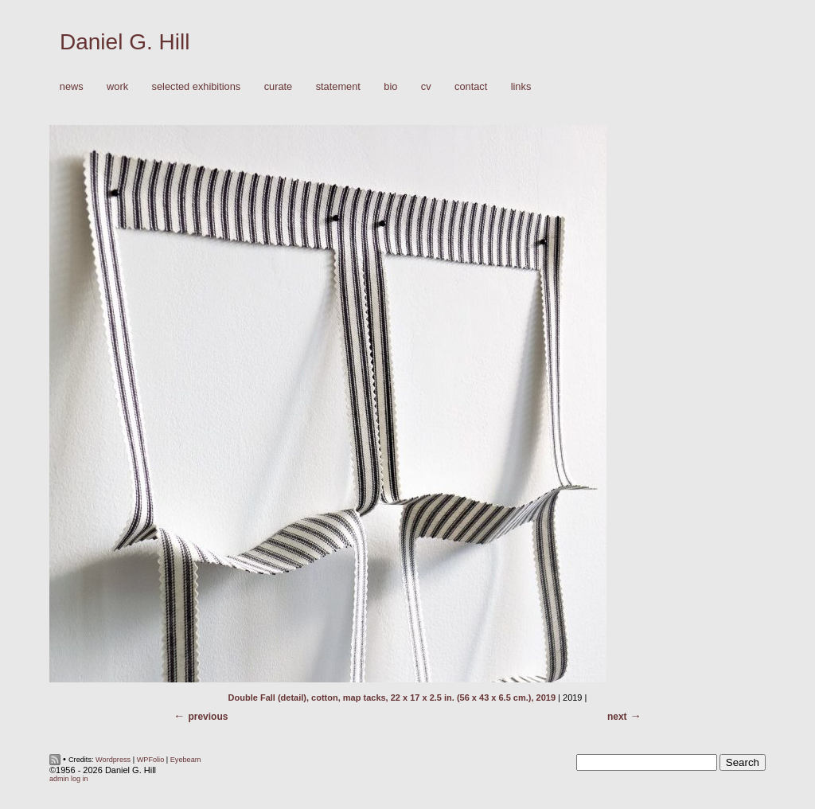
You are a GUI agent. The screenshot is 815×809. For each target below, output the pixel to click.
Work (113, 87)
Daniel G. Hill (124, 41)
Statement (338, 86)
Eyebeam (185, 760)
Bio (390, 86)
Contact (470, 86)
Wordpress (113, 760)
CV (426, 86)
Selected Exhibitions (196, 86)
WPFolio (151, 760)
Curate (278, 86)
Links (521, 86)
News (72, 86)
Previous (208, 716)
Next (617, 716)
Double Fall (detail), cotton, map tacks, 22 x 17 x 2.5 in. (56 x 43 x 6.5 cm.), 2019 (392, 697)
